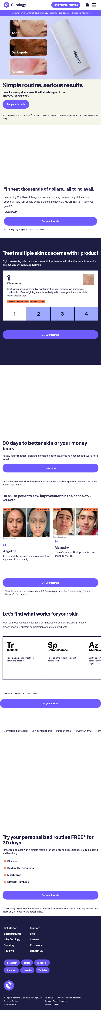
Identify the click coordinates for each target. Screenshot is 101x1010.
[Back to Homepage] (15, 5)
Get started (10, 928)
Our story (9, 945)
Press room (36, 945)
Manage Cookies (52, 1004)
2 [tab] (38, 314)
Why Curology (12, 939)
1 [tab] (15, 314)
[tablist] (50, 314)
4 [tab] (86, 314)
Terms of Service (11, 1001)
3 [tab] (62, 314)
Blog (32, 933)
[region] (50, 540)
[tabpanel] (50, 288)
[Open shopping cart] (87, 4)
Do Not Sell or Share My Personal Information (64, 998)
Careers (34, 939)
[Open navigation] (94, 5)
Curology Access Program (56, 1001)
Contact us (36, 951)
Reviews (9, 951)
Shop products (12, 933)
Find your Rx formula (66, 4)
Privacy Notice (10, 1004)
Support (35, 928)
